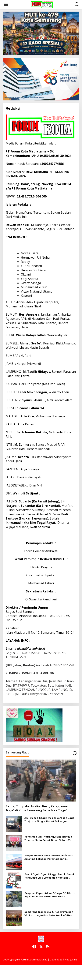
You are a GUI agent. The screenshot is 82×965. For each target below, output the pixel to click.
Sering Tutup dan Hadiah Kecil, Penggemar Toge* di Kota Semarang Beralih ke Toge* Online (37, 808)
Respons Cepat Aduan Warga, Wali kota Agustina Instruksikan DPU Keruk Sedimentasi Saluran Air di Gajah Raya (49, 895)
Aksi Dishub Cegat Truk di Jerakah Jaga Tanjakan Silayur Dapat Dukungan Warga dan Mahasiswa (49, 819)
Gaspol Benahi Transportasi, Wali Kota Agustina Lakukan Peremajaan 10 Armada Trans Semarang (48, 857)
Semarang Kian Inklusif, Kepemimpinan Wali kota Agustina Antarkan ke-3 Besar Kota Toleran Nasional (49, 913)
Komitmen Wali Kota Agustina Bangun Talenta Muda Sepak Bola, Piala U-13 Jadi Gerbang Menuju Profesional (48, 838)
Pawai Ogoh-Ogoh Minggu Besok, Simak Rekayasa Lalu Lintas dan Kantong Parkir (49, 876)
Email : (10, 648)
